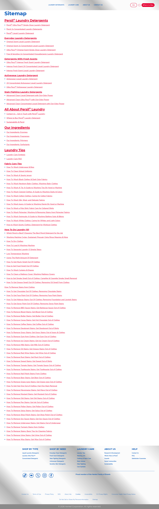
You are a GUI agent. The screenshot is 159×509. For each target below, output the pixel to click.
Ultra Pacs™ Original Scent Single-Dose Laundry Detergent (31, 50)
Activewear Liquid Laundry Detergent (21, 79)
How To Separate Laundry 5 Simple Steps (23, 249)
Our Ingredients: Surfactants (18, 144)
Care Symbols (81, 467)
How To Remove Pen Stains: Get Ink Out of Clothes (27, 402)
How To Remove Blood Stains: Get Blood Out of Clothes (29, 312)
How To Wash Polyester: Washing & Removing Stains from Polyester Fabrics (38, 212)
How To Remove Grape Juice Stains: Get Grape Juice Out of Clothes (34, 382)
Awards (106, 458)
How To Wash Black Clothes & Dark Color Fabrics (26, 179)
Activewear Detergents (57, 461)
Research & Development (112, 453)
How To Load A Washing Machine (20, 245)
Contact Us (135, 453)
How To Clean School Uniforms (19, 171)
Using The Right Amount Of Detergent (22, 258)
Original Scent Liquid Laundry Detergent (23, 41)
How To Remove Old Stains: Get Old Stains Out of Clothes (30, 398)
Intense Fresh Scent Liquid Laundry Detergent (25, 70)
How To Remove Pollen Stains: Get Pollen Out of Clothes (29, 406)
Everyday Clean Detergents (58, 453)
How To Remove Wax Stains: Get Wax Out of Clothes (28, 439)
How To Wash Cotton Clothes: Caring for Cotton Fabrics (29, 196)
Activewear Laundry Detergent (21, 75)
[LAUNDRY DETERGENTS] (56, 5)
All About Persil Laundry (24, 109)
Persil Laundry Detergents (26, 20)
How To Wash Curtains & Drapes (20, 270)
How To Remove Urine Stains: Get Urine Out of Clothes (29, 435)
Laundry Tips (14, 150)
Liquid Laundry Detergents (30, 453)
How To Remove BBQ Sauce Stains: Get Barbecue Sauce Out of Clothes (36, 308)
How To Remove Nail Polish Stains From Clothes (26, 373)
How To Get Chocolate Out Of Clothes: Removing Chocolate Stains (33, 291)
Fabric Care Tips (13, 163)
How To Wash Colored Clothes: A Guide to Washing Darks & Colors (34, 192)
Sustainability (108, 464)
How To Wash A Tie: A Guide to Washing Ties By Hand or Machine (34, 187)
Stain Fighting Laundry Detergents (23, 92)
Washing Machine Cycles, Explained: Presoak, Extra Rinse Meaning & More (37, 237)
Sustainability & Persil (15, 122)
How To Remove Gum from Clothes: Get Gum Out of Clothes (31, 336)
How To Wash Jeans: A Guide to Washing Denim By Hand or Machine (35, 204)
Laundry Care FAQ (14, 159)
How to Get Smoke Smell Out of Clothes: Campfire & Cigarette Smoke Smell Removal (41, 278)
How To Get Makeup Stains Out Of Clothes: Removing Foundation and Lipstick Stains (41, 299)
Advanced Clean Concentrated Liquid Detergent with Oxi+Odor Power (35, 103)
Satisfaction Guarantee (139, 458)
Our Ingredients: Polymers (17, 140)
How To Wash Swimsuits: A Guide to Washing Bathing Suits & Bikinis (35, 216)
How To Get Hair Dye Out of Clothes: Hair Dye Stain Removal (31, 386)
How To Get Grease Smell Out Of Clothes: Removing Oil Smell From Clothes (37, 282)
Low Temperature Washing (17, 253)
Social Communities (110, 461)
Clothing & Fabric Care (84, 458)
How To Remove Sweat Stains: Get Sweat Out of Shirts (29, 361)
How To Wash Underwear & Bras (20, 167)
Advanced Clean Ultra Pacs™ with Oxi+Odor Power (27, 99)
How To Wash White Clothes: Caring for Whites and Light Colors (33, 220)
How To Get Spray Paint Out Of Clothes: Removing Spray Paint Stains (35, 303)
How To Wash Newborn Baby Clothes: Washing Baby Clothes (32, 183)
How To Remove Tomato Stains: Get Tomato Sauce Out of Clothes (33, 365)
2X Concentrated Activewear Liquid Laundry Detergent (29, 83)
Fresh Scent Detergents (57, 456)
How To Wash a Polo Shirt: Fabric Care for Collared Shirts (30, 208)
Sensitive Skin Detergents (58, 464)
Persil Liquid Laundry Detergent (20, 33)
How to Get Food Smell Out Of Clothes (22, 266)
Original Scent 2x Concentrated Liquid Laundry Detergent (30, 46)
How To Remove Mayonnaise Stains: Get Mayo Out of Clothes (31, 390)
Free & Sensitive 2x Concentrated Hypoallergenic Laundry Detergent (34, 54)
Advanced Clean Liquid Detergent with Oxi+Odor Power (29, 95)
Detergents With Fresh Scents (20, 59)
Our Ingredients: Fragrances (17, 136)
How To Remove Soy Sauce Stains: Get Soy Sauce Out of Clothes (33, 419)
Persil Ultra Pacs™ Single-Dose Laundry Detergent (28, 25)
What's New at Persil (110, 456)
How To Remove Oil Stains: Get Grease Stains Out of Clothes (31, 349)
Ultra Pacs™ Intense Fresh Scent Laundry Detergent (27, 62)
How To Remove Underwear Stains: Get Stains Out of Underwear (33, 423)
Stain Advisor (81, 461)
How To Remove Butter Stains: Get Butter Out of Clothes (29, 316)
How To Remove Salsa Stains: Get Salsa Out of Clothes (29, 410)
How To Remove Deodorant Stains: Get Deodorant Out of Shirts (32, 328)
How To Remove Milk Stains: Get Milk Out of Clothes (28, 345)
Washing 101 (81, 456)
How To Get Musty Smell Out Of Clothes (23, 262)
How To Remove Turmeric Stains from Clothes (25, 427)
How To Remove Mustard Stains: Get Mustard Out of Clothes (31, 394)
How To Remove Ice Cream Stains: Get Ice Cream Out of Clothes (33, 341)
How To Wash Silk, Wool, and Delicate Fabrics (25, 200)
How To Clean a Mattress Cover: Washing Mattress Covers (30, 274)
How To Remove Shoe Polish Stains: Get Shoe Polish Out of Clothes (34, 415)
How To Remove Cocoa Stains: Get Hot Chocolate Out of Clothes (33, 320)
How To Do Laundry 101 (16, 229)
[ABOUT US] (86, 5)
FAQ (133, 456)
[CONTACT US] (98, 5)
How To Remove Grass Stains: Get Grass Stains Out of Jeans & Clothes (35, 332)
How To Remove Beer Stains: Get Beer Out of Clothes (28, 377)
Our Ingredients (17, 127)
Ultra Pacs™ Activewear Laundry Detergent (24, 87)
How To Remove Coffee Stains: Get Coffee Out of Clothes (30, 324)
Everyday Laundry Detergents (20, 38)
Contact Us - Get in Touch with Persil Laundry (25, 114)
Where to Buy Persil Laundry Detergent (23, 118)
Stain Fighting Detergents (58, 458)
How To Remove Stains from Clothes (19, 287)
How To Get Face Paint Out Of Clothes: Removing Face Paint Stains (34, 295)
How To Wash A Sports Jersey (19, 175)
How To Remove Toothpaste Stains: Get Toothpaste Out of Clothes (34, 369)
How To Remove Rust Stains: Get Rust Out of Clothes (28, 357)
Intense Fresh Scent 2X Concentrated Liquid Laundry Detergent (32, 66)
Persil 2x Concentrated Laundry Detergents (24, 29)
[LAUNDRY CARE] (73, 5)
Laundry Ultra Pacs (28, 456)
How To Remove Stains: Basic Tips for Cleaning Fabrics (29, 431)
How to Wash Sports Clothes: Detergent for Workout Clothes (31, 225)
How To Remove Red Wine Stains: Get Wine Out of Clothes (31, 353)
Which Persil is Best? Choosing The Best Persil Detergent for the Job (34, 233)
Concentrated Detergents (30, 458)
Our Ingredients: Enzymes (17, 132)
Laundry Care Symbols (15, 154)
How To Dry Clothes (14, 241)
